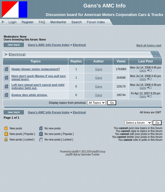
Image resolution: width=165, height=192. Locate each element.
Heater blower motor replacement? (35, 69)
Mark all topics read (148, 45)
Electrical (79, 44)
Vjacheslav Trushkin (90, 154)
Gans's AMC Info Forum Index (48, 44)
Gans (98, 69)
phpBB (75, 151)
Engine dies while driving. (29, 95)
